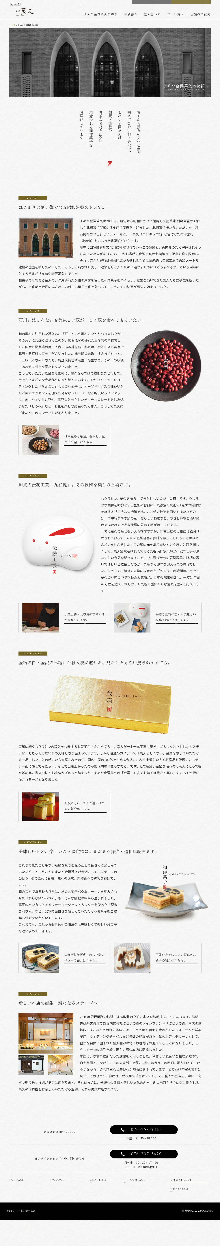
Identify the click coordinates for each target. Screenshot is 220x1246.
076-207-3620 (146, 1154)
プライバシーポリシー (145, 1192)
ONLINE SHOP (194, 3)
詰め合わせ (152, 14)
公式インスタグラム (184, 1203)
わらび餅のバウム (61, 1210)
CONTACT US (154, 3)
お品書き (131, 14)
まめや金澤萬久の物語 (101, 14)
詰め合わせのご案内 (103, 1198)
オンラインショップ (192, 1187)
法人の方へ (175, 14)
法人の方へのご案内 (103, 1204)
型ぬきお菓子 (59, 1216)
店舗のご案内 (201, 14)
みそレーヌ (57, 1192)
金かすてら (57, 1204)
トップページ (19, 1186)
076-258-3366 (146, 1129)
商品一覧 (56, 1186)
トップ (12, 25)
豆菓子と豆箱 (59, 1198)
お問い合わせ (139, 1186)
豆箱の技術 (98, 1192)
